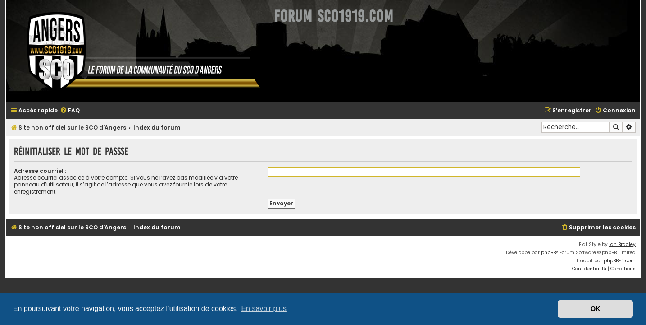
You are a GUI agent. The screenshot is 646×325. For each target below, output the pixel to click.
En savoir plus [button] (264, 308)
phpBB (553, 245)
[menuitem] (64, 111)
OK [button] (596, 308)
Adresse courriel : (35, 171)
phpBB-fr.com (625, 254)
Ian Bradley (627, 237)
